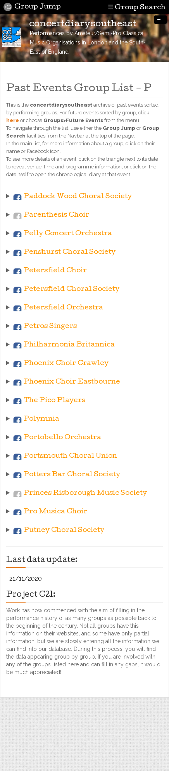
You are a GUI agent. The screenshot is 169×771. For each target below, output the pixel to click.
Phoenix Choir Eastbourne (72, 382)
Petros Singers (50, 326)
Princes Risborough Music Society (85, 493)
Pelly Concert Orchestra (68, 234)
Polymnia (41, 419)
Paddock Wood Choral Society (78, 197)
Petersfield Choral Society (71, 289)
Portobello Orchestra (62, 438)
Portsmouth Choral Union (70, 456)
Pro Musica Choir (55, 512)
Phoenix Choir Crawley (66, 363)
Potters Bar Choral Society (72, 475)
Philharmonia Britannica (69, 345)
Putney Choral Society (64, 530)
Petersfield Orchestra (63, 308)
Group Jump (32, 7)
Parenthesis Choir (56, 215)
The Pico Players (54, 400)
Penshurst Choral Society (70, 252)
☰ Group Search (136, 7)
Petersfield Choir (55, 271)
